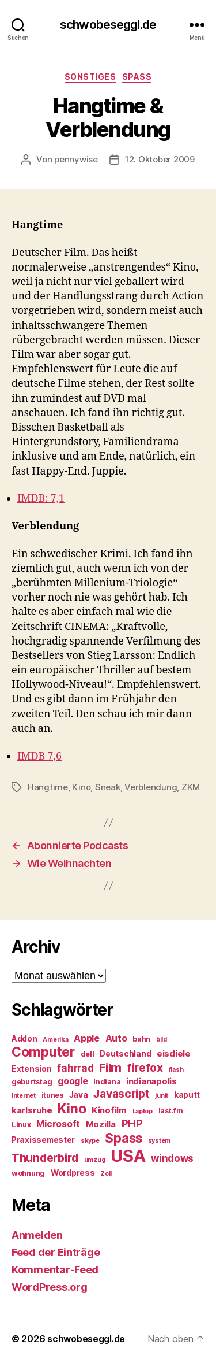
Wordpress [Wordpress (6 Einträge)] (73, 1172)
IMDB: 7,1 (41, 498)
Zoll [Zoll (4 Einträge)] (106, 1173)
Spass (137, 77)
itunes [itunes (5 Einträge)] (52, 1095)
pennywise (76, 159)
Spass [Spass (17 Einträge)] (123, 1138)
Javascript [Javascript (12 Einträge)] (121, 1094)
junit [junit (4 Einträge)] (161, 1095)
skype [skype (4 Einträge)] (90, 1141)
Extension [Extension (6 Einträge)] (32, 1068)
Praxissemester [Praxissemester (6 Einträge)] (43, 1140)
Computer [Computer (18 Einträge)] (43, 1052)
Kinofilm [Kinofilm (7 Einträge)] (109, 1110)
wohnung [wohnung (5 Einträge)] (28, 1173)
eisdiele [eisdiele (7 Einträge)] (174, 1054)
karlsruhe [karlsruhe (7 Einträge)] (32, 1110)
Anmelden (37, 1235)
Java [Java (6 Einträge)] (78, 1094)
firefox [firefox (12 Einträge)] (145, 1068)
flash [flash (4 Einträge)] (176, 1069)
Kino (81, 786)
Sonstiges (90, 77)
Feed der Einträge (56, 1252)
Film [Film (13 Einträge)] (110, 1067)
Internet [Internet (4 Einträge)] (24, 1095)
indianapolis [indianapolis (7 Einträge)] (151, 1081)
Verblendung (150, 786)
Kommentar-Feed (55, 1270)
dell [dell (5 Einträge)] (87, 1054)
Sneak (107, 786)
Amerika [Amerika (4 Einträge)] (55, 1039)
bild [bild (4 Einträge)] (161, 1039)
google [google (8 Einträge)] (73, 1081)
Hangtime (48, 786)
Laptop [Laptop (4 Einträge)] (142, 1111)
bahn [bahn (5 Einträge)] (141, 1039)
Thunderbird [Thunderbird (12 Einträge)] (45, 1158)
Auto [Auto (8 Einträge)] (116, 1038)
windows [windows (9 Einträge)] (172, 1158)
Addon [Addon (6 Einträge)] (24, 1038)
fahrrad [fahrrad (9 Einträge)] (75, 1068)
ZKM (190, 786)
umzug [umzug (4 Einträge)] (94, 1160)
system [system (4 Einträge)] (159, 1141)
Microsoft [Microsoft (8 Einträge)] (58, 1123)
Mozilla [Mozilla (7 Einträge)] (101, 1124)
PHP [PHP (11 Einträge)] (132, 1123)
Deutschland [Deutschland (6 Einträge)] (125, 1053)
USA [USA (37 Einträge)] (128, 1156)
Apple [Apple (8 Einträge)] (87, 1038)
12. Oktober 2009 (160, 159)
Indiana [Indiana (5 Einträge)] (106, 1081)
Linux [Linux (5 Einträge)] (21, 1124)
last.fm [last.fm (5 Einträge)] (170, 1110)
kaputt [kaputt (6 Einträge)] (187, 1094)
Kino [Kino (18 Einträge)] (72, 1109)
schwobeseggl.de (108, 24)
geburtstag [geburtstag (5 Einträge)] (32, 1081)
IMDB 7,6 (39, 756)
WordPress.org (50, 1287)
